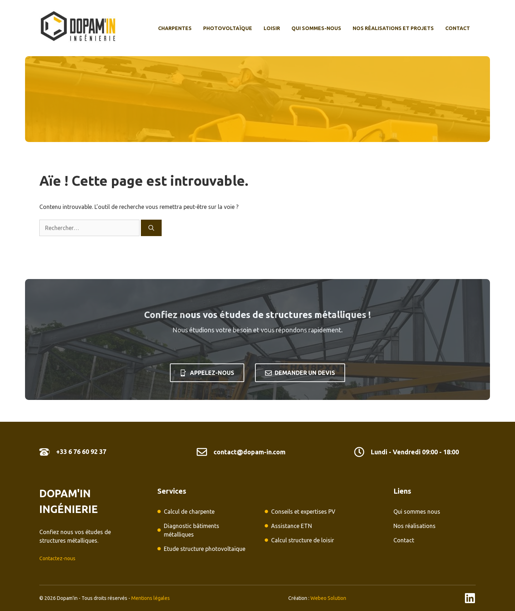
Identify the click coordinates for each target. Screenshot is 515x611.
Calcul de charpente (189, 511)
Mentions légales (150, 598)
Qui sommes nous (416, 511)
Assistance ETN (291, 526)
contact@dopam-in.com (249, 451)
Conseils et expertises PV (303, 511)
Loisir (272, 28)
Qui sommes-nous (316, 28)
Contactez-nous (57, 558)
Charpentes (175, 28)
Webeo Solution (328, 598)
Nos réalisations (414, 526)
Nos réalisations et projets (393, 28)
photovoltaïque (227, 28)
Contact (457, 28)
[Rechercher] (151, 228)
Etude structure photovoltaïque (204, 549)
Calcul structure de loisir (302, 540)
